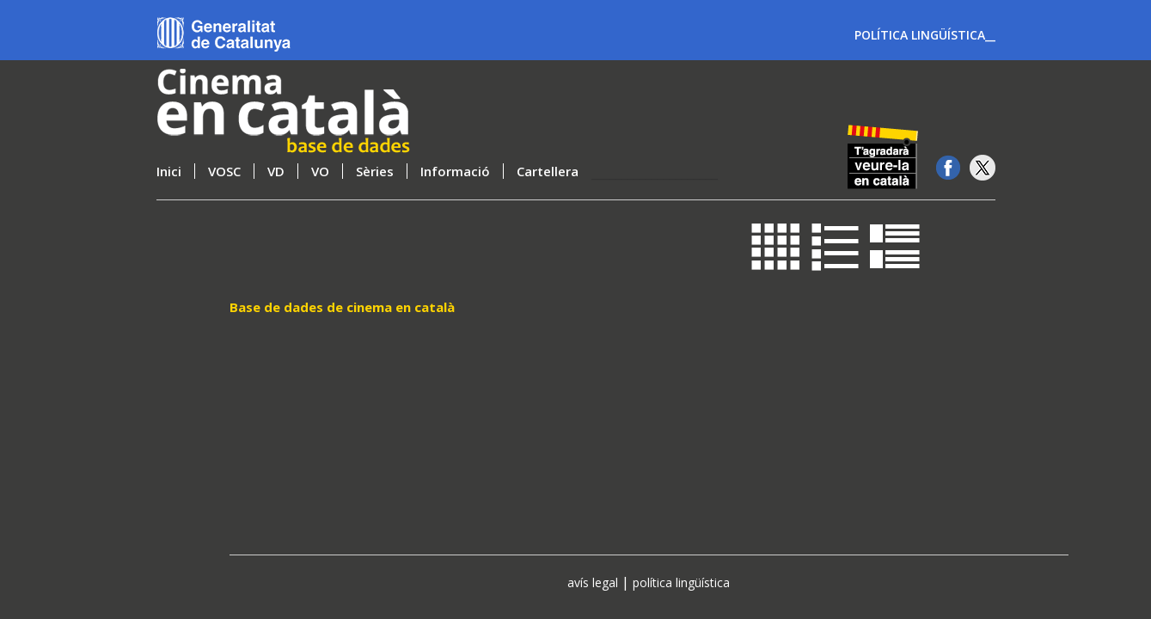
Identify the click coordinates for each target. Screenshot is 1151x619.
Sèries (375, 171)
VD (276, 171)
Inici (168, 171)
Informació (455, 171)
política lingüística (681, 582)
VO (320, 171)
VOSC (224, 171)
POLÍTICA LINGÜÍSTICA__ (924, 35)
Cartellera (548, 171)
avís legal (592, 582)
